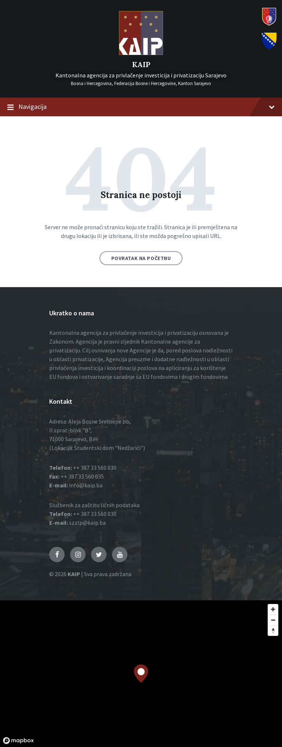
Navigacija (141, 107)
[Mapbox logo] (18, 740)
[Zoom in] (273, 609)
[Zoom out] (273, 620)
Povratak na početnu (141, 258)
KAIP (141, 64)
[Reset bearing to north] (273, 630)
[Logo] (141, 52)
